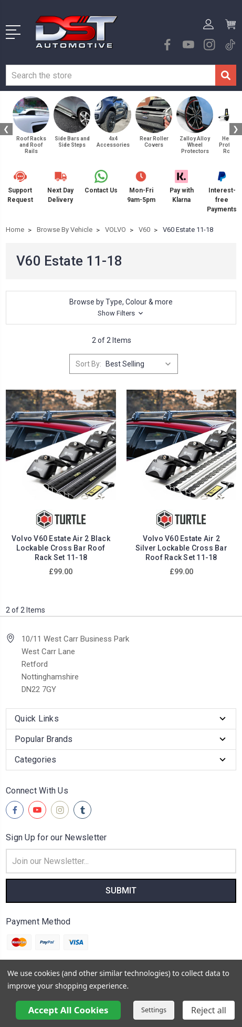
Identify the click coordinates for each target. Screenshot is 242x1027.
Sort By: (88, 364)
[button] (121, 307)
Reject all (208, 1010)
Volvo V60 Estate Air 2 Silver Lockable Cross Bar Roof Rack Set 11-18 (181, 548)
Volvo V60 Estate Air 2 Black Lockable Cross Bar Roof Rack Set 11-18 (61, 548)
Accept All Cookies (68, 1010)
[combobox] (110, 75)
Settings (153, 1009)
